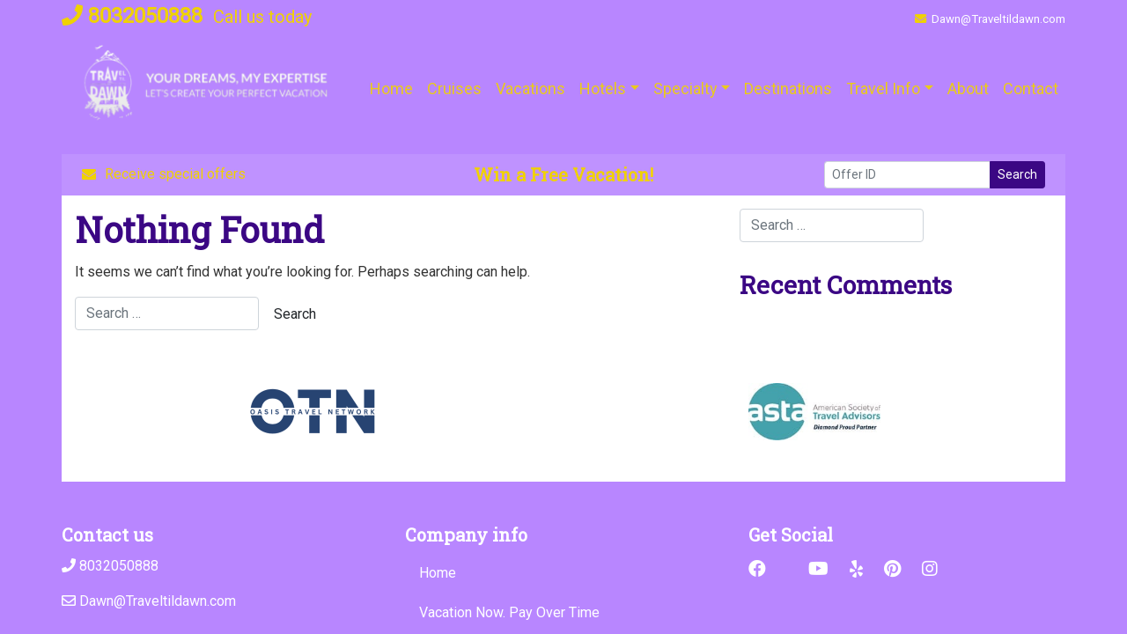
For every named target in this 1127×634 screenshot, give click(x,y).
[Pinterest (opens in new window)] (892, 568)
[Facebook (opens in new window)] (757, 568)
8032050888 (132, 16)
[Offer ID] (907, 174)
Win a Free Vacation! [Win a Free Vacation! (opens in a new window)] (563, 174)
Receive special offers (164, 174)
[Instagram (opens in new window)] (930, 568)
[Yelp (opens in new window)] (856, 568)
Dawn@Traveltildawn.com (990, 19)
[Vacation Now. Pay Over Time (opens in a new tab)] (563, 612)
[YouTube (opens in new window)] (818, 568)
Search (1017, 174)
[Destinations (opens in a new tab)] (788, 88)
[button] (609, 88)
